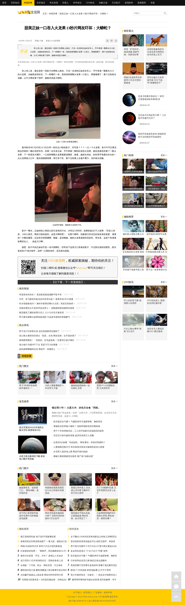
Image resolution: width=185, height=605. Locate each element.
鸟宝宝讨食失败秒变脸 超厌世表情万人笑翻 (73, 435)
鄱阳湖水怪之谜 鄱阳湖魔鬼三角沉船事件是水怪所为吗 (46, 570)
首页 (4, 3)
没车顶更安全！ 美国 (156, 189)
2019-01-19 (144, 105)
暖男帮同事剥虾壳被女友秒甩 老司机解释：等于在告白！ (98, 580)
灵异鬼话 (41, 3)
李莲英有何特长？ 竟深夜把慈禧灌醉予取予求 (40, 295)
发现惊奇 (129, 3)
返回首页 (176, 576)
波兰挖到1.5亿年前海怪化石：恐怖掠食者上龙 (42, 560)
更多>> (114, 366)
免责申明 (108, 592)
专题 (152, 3)
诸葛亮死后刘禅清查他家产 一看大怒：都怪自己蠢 (44, 541)
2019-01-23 (144, 124)
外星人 (65, 3)
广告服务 (97, 592)
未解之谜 (103, 3)
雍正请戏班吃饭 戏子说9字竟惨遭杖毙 (38, 537)
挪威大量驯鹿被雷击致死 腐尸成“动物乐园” (73, 456)
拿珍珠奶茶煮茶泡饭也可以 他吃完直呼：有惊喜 (93, 541)
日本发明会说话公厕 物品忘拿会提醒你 (89, 560)
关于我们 (77, 592)
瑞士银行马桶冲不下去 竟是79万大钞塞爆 (38, 345)
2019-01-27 (144, 143)
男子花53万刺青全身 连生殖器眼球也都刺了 (39, 331)
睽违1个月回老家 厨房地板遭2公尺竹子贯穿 (91, 570)
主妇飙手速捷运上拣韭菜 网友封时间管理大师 (42, 575)
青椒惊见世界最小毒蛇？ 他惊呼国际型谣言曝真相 (76, 426)
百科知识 (15, 3)
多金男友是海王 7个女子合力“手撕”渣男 (89, 551)
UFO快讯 (90, 3)
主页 (45, 14)
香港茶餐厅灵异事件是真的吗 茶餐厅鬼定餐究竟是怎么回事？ (99, 565)
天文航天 (116, 3)
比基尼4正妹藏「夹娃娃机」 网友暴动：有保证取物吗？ (79, 442)
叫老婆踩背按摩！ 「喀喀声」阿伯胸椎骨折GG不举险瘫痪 (47, 551)
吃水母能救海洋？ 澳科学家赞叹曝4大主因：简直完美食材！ (47, 303)
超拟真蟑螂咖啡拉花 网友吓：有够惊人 (37, 349)
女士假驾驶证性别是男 (133, 206)
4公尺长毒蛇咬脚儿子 (156, 206)
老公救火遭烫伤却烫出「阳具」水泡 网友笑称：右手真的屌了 (47, 336)
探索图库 (142, 3)
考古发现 (54, 3)
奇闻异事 (28, 3)
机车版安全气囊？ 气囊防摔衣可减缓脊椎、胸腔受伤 (77, 422)
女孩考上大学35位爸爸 (133, 171)
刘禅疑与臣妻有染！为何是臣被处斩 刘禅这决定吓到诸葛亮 (50, 580)
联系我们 (87, 592)
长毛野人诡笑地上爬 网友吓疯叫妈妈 (70, 452)
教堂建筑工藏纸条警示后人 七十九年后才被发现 (41, 312)
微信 (176, 587)
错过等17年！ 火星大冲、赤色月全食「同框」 (76, 407)
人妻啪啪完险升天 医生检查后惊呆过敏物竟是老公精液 (78, 447)
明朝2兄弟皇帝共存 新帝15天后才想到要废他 (41, 546)
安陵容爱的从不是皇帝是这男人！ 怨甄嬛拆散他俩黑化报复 (46, 308)
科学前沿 (77, 3)
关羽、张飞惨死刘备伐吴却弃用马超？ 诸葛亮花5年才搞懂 (46, 299)
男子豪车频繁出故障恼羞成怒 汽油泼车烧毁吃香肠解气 (44, 317)
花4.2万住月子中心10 (156, 171)
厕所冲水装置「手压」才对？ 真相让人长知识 (42, 556)
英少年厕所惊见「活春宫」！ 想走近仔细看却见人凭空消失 (98, 575)
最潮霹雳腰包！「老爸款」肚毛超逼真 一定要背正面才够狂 (46, 340)
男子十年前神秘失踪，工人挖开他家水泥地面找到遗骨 (78, 431)
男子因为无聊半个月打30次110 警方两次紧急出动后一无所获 (99, 546)
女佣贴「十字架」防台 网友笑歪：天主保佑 (41, 565)
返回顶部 (176, 597)
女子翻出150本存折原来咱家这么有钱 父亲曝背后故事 (95, 537)
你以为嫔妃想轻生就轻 (133, 189)
